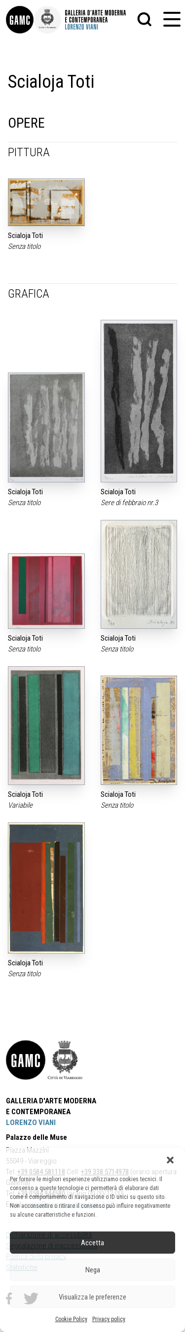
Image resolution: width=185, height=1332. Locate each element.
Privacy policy (108, 1319)
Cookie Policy (71, 1319)
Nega (92, 1269)
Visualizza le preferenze (92, 1297)
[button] (170, 1160)
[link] (20, 20)
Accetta (92, 1242)
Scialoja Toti (25, 235)
